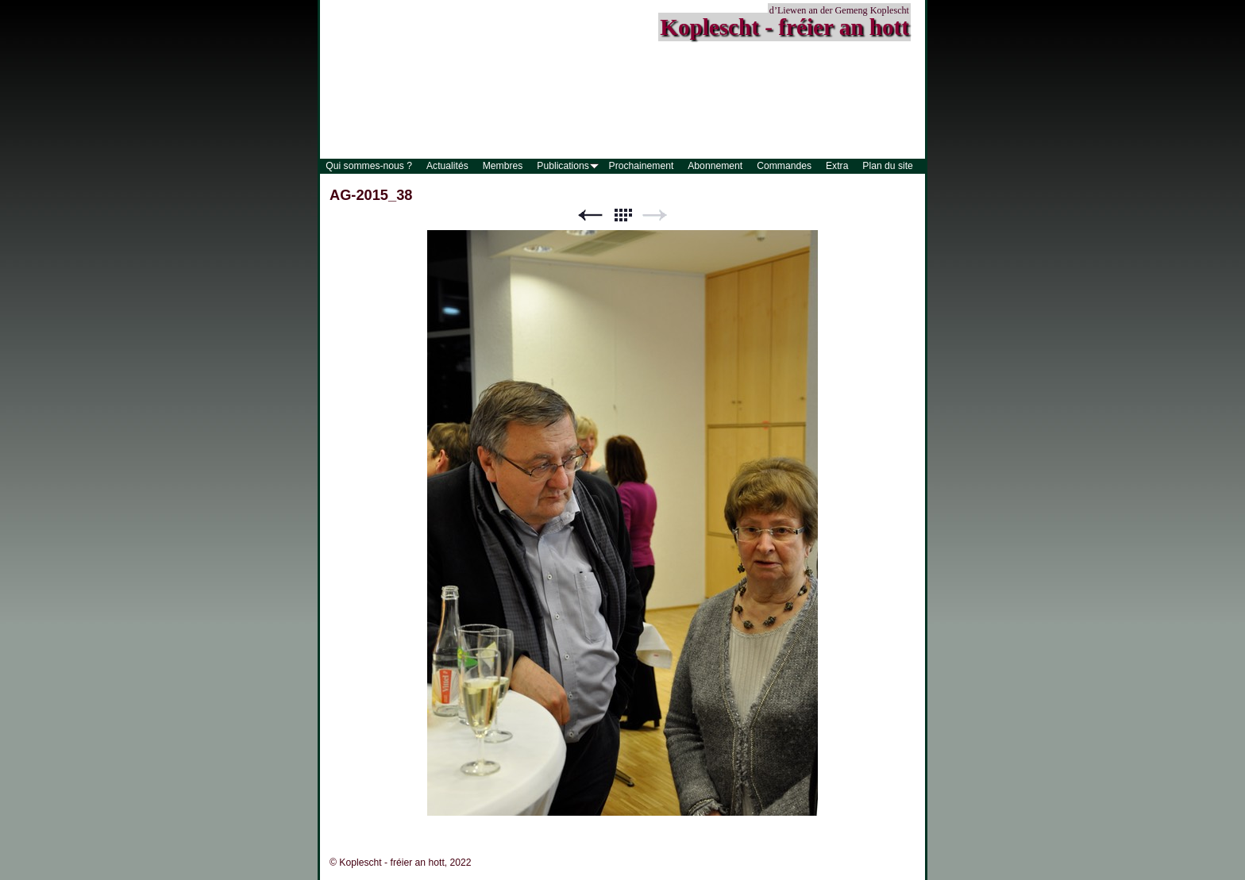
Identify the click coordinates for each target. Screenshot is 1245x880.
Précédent (589, 215)
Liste (622, 215)
